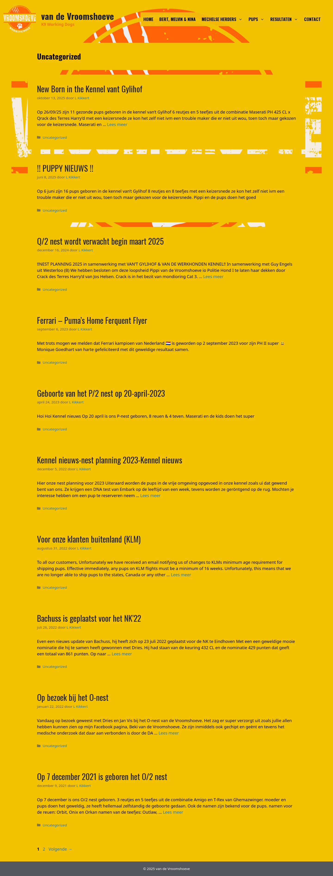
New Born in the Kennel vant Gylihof (89, 89)
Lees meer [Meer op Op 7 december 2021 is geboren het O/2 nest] (173, 812)
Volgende (60, 849)
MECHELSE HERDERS (224, 19)
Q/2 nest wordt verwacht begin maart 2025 (100, 241)
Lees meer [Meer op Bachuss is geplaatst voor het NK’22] (122, 654)
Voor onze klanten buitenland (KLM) (89, 539)
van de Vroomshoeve (77, 15)
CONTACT (312, 19)
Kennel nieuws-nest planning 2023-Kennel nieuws (109, 460)
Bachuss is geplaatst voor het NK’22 (89, 618)
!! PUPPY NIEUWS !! (65, 168)
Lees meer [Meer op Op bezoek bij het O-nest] (169, 733)
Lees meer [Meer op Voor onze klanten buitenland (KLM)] (181, 574)
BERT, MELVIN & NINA (177, 19)
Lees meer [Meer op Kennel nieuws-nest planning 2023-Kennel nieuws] (150, 495)
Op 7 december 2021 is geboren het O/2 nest (102, 776)
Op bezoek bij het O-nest (72, 697)
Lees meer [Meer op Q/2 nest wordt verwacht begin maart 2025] (213, 276)
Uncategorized (55, 137)
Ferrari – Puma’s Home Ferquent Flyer (92, 320)
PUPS (258, 19)
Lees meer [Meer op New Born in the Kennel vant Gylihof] (117, 124)
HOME (148, 19)
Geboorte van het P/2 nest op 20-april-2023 (101, 393)
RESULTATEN (285, 19)
